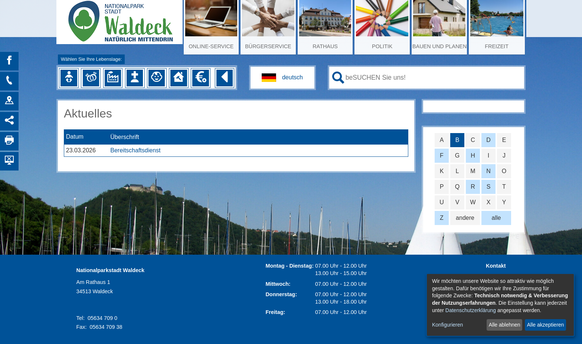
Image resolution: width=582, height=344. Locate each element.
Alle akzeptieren (545, 325)
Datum (75, 137)
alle (496, 218)
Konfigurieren (447, 325)
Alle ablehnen (504, 325)
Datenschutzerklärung (470, 310)
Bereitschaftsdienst (135, 150)
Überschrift (124, 137)
